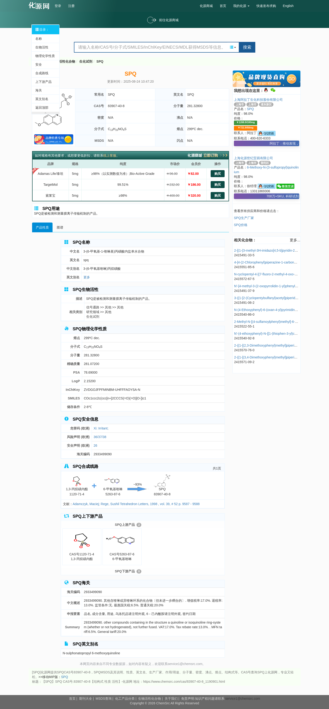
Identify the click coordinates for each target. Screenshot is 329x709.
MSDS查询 (103, 698)
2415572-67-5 (244, 279)
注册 (71, 6)
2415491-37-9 (244, 291)
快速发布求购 (266, 6)
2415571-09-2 (244, 362)
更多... (295, 240)
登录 (58, 6)
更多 (86, 277)
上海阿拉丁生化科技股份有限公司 (258, 99)
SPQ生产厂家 (244, 218)
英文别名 (41, 99)
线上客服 (109, 155)
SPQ (99, 61)
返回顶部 (41, 107)
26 (95, 445)
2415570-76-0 (244, 350)
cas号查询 (40, 5)
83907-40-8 (116, 106)
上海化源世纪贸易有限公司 (253, 158)
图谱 (60, 227)
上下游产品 (43, 82)
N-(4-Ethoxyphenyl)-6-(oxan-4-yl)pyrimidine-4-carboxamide (276, 310)
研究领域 (93, 312)
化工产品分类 (125, 698)
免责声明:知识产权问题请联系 (203, 698)
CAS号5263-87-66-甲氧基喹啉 (122, 545)
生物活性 (41, 47)
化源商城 (206, 6)
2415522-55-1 (244, 326)
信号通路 (93, 307)
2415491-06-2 (244, 302)
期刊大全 (85, 698)
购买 (217, 174)
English (288, 6)
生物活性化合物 (63, 61)
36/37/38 (100, 437)
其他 (108, 307)
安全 (38, 64)
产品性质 (42, 227)
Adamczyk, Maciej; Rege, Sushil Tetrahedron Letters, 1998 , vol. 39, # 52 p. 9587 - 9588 (136, 504)
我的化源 (241, 6)
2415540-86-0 (244, 314)
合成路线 (41, 73)
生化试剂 (85, 61)
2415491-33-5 (244, 255)
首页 (223, 6)
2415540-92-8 (244, 338)
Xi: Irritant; (101, 428)
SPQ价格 (240, 225)
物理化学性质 (45, 56)
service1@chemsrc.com (242, 698)
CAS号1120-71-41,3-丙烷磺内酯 (82, 545)
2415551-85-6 (244, 267)
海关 (38, 90)
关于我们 (171, 698)
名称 (38, 39)
